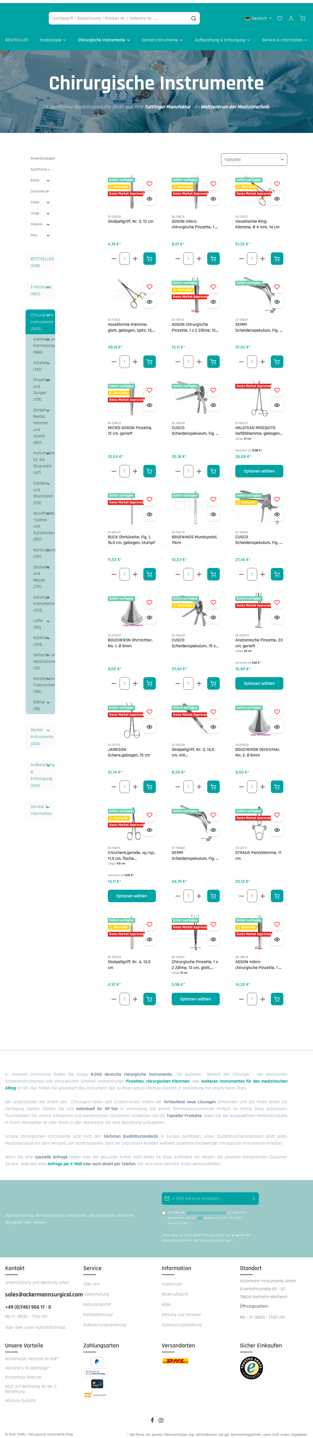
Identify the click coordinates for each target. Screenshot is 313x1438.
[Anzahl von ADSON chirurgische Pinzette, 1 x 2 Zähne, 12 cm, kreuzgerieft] (188, 357)
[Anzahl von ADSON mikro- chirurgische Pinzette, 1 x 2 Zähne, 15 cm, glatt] (252, 995)
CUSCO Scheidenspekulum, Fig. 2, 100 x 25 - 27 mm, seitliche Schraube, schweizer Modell (195, 426)
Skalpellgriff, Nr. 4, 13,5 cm (129, 960)
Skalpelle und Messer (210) (41, 572)
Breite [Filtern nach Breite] (40, 176)
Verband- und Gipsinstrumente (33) (44, 657)
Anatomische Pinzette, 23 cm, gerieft (259, 639)
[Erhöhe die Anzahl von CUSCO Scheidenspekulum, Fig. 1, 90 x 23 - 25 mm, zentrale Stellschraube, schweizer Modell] (263, 570)
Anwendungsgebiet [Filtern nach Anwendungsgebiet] (43, 154)
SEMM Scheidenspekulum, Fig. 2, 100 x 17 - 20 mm (259, 323)
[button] (48, 282)
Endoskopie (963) (41, 286)
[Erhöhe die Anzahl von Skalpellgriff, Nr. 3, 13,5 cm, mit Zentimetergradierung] (199, 782)
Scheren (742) (40, 362)
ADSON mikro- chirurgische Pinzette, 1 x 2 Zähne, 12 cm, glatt (194, 220)
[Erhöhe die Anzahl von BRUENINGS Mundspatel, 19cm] (199, 570)
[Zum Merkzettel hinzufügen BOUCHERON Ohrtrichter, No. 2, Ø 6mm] (277, 707)
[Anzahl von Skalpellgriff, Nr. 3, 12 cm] (125, 254)
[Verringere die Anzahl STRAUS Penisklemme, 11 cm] (241, 892)
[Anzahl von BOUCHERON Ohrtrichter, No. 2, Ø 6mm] (252, 782)
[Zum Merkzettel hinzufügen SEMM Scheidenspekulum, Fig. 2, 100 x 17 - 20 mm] (277, 282)
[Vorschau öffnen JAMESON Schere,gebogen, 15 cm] (149, 722)
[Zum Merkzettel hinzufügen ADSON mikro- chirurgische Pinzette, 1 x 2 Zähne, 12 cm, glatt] (213, 179)
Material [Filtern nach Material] (40, 220)
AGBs (166, 1300)
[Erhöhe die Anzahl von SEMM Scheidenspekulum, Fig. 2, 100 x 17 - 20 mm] (263, 357)
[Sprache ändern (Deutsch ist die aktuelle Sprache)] (259, 15)
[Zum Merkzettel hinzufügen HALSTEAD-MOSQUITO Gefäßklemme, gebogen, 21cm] (277, 386)
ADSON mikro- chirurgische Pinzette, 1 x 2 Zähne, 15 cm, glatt (258, 960)
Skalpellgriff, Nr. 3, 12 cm (130, 217)
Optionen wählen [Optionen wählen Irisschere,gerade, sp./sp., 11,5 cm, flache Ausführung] (132, 892)
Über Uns (91, 1280)
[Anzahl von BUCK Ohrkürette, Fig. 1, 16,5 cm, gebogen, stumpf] (125, 570)
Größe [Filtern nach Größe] (40, 198)
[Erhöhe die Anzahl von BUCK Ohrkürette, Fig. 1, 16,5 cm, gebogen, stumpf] (135, 570)
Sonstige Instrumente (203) (44, 599)
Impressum (172, 1280)
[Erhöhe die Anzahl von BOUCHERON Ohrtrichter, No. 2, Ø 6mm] (263, 782)
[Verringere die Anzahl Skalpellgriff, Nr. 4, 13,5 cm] (114, 995)
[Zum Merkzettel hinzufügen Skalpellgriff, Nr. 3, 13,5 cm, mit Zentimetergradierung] (213, 707)
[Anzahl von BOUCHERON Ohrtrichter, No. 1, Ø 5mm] (125, 679)
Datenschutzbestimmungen (206, 1208)
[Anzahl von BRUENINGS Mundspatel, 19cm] (188, 570)
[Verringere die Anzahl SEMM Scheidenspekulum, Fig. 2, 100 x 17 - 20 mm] (241, 357)
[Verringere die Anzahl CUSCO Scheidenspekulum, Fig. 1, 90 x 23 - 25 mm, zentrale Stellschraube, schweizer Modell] (241, 570)
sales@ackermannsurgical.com (39, 1290)
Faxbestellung (96, 1290)
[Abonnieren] (254, 1194)
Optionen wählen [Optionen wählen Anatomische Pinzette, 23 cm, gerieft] (259, 679)
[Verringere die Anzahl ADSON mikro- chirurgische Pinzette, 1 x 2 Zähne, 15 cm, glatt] (241, 995)
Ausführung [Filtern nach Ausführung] (40, 165)
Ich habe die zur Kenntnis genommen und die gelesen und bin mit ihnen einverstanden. (206, 1213)
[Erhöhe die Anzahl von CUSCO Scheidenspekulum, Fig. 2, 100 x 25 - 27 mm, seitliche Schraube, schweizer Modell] (199, 467)
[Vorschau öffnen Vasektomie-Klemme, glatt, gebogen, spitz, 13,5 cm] (149, 297)
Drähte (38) (39, 701)
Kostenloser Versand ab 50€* (32, 1354)
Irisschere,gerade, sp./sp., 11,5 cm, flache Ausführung (132, 851)
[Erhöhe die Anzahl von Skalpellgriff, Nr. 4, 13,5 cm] (135, 995)
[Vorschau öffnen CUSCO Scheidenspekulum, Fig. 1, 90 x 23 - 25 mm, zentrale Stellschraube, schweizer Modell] (277, 510)
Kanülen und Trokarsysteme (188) (44, 681)
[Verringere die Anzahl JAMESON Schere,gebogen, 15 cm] (114, 782)
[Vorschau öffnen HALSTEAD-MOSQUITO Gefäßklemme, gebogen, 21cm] (277, 401)
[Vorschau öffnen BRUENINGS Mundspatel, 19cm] (213, 510)
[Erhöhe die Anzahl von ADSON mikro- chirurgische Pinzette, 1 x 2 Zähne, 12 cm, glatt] (199, 254)
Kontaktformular (50, 1323)
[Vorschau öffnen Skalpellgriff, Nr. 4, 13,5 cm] (149, 935)
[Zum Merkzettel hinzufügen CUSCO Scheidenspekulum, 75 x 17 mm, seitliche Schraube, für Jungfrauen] (213, 598)
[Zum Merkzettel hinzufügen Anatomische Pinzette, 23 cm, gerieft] (277, 598)
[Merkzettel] (280, 15)
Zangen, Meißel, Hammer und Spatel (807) (40, 422)
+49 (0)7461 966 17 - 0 (28, 1302)
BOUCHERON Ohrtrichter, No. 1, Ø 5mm (130, 639)
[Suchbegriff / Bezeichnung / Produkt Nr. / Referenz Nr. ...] (143, 15)
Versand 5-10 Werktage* (27, 1363)
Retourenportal (97, 1300)
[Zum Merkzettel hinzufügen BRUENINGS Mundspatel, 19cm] (213, 495)
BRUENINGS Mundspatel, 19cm (194, 535)
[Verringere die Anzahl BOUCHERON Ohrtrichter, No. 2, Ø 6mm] (241, 782)
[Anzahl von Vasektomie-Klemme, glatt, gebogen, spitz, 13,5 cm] (125, 357)
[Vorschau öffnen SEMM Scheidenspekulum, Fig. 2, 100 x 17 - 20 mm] (277, 297)
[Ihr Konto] (291, 15)
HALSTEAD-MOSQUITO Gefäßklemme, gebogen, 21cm (258, 426)
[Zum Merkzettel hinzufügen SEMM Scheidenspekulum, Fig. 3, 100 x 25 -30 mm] (213, 810)
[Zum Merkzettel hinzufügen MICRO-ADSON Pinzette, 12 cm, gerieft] (149, 386)
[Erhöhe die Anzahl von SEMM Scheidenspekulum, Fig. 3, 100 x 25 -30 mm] (199, 892)
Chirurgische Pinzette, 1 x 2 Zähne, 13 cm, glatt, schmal (195, 960)
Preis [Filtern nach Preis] (40, 231)
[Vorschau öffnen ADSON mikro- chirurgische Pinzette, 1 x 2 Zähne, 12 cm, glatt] (213, 194)
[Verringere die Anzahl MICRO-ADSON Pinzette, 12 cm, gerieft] (114, 467)
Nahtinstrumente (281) (44, 549)
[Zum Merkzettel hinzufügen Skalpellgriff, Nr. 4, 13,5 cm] (149, 920)
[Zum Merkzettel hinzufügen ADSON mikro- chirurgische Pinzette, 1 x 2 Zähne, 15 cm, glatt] (277, 920)
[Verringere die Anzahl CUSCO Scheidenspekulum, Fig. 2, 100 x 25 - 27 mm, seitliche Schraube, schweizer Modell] (178, 467)
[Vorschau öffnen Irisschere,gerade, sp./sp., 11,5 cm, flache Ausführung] (149, 826)
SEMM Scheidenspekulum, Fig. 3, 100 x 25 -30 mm (195, 851)
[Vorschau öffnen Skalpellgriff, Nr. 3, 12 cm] (149, 194)
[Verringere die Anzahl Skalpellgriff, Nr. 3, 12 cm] (114, 254)
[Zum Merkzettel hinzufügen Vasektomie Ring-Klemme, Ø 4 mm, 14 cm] (277, 179)
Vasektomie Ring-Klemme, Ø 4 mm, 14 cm (257, 220)
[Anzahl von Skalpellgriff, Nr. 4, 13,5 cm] (125, 995)
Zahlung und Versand (181, 1310)
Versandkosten (206, 1430)
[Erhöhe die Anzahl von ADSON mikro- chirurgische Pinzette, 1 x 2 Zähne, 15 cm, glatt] (263, 995)
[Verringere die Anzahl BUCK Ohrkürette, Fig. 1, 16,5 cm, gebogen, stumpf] (114, 570)
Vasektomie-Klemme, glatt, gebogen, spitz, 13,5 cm (131, 323)
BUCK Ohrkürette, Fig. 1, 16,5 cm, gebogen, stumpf (131, 535)
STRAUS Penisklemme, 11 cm (258, 851)
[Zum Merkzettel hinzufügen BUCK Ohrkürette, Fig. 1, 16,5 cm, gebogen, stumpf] (149, 495)
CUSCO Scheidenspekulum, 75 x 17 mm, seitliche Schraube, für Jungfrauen (195, 639)
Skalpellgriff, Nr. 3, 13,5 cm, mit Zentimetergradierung (193, 748)
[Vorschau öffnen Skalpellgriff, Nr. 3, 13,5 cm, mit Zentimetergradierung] (213, 722)
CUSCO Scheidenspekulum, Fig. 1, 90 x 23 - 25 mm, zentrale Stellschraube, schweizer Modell (259, 535)
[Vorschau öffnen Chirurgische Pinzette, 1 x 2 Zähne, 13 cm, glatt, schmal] (213, 935)
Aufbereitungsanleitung (104, 1320)
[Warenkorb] (302, 15)
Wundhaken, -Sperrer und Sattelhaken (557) (44, 522)
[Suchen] (218, 15)
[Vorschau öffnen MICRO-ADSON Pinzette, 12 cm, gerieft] (149, 401)
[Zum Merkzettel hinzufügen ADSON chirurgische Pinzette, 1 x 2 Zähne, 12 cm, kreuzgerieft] (213, 282)
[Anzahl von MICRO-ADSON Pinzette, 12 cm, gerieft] (125, 467)
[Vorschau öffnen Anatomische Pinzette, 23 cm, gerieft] (277, 613)
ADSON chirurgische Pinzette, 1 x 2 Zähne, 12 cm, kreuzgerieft (194, 323)
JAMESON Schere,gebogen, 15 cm (129, 748)
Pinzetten (135, 1077)
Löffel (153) (38, 620)
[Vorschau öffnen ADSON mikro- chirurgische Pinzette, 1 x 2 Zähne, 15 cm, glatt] (277, 935)
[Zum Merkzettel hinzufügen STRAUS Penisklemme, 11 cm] (277, 810)
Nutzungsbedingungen (216, 1236)
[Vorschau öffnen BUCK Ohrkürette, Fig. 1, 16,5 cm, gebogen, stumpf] (149, 510)
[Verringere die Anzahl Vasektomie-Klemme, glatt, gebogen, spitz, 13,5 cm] (114, 357)
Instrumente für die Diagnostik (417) (44, 459)
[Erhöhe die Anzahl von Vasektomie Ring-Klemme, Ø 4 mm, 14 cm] (263, 254)
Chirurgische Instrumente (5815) (42, 317)
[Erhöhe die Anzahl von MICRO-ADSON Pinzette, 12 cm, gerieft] (135, 467)
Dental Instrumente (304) (42, 732)
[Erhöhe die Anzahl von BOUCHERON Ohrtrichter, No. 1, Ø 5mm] (135, 679)
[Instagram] (161, 1418)
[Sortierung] (254, 155)
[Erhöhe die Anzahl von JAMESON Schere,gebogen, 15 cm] (135, 782)
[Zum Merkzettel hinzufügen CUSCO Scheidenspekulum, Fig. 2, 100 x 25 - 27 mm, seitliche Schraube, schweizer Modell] (213, 386)
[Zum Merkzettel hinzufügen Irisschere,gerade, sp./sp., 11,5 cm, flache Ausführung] (149, 810)
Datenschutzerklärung (182, 1320)
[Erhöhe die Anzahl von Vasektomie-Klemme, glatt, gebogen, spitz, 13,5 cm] (135, 357)
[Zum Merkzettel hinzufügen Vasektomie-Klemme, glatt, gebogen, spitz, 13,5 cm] (149, 282)
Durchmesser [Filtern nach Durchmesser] (40, 187)
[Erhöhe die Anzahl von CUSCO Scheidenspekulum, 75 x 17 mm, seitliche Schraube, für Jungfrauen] (199, 679)
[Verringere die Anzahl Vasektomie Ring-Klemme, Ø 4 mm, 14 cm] (241, 254)
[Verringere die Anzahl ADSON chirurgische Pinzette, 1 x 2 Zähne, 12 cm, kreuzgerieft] (178, 357)
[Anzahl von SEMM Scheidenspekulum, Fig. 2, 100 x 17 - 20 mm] (252, 357)
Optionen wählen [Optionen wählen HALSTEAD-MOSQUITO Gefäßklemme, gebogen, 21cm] (259, 467)
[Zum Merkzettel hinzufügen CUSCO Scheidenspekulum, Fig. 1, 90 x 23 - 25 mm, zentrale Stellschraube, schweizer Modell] (277, 495)
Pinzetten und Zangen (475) (41, 385)
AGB (200, 1213)
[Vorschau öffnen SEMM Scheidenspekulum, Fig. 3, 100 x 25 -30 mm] (213, 826)
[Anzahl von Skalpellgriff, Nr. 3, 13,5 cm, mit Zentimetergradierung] (188, 782)
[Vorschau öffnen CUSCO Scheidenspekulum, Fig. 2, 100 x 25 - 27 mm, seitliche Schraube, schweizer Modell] (213, 401)
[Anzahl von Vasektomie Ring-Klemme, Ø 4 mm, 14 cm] (252, 254)
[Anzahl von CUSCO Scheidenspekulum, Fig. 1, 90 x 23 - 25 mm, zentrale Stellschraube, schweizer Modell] (252, 570)
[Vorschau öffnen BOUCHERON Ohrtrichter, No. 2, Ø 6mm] (277, 722)
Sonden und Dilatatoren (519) (43, 489)
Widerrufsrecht (175, 1290)
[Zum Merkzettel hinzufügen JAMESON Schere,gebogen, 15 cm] (149, 707)
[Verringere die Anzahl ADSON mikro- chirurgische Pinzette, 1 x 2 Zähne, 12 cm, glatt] (178, 254)
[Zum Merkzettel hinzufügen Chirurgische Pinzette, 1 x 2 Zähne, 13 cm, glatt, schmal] (213, 920)
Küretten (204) (41, 637)
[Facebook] (152, 1418)
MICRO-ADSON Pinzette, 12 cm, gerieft (130, 426)
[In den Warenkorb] (149, 254)
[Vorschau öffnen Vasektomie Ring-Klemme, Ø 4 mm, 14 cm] (277, 194)
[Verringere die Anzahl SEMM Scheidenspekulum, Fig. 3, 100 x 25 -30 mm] (178, 892)
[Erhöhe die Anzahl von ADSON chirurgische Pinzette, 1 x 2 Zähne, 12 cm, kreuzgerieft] (199, 357)
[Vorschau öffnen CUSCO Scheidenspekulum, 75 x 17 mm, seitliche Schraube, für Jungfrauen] (213, 613)
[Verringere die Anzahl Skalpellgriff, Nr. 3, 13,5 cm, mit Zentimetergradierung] (178, 782)
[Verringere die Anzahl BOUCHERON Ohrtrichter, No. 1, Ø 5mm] (114, 679)
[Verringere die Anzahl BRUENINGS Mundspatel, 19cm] (178, 570)
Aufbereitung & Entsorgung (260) (43, 771)
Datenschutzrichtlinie (177, 1236)
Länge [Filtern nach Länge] (40, 209)
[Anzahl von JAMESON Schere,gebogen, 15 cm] (125, 782)
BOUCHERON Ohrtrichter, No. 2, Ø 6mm (257, 748)
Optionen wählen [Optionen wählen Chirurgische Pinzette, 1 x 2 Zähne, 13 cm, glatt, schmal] (195, 995)
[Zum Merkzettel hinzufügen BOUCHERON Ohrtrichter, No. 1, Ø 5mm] (149, 598)
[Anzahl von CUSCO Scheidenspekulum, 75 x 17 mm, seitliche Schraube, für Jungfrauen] (188, 679)
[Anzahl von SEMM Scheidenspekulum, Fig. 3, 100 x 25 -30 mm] (188, 892)
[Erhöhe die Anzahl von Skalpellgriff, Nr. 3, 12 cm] (135, 254)
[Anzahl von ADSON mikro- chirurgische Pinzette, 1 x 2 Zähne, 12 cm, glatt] (188, 254)
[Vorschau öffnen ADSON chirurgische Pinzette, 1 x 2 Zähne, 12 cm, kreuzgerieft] (213, 297)
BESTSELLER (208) (42, 258)
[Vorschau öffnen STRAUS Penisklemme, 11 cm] (277, 826)
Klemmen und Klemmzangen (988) (44, 341)
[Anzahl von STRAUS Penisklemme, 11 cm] (252, 892)
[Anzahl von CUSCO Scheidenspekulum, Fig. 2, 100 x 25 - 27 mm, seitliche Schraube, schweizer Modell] (188, 467)
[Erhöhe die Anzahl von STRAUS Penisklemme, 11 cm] (263, 892)
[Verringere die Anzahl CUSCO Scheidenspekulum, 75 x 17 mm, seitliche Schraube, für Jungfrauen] (178, 679)
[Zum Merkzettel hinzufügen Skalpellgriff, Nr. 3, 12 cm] (149, 179)
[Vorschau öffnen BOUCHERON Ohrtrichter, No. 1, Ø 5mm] (149, 613)
